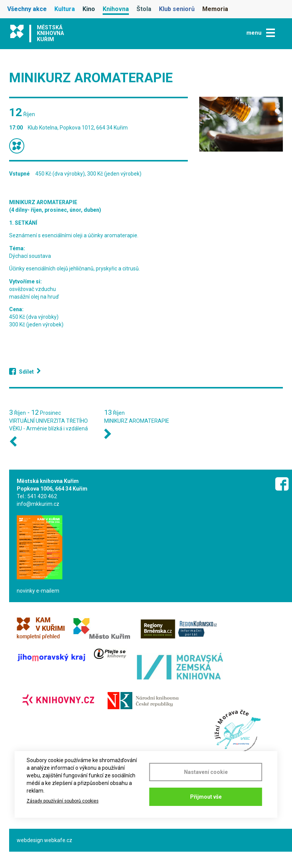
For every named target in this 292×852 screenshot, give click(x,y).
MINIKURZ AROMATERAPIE (136, 421)
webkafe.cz (58, 840)
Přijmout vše (206, 797)
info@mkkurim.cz (38, 504)
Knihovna (116, 9)
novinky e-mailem (38, 591)
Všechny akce (27, 9)
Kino (89, 9)
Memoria (215, 9)
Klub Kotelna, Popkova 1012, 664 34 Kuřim (78, 128)
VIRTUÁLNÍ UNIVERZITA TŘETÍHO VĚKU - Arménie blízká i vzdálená (48, 425)
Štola (143, 9)
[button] (241, 124)
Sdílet (26, 372)
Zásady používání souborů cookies (62, 801)
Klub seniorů (177, 9)
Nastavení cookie (206, 772)
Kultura (64, 9)
